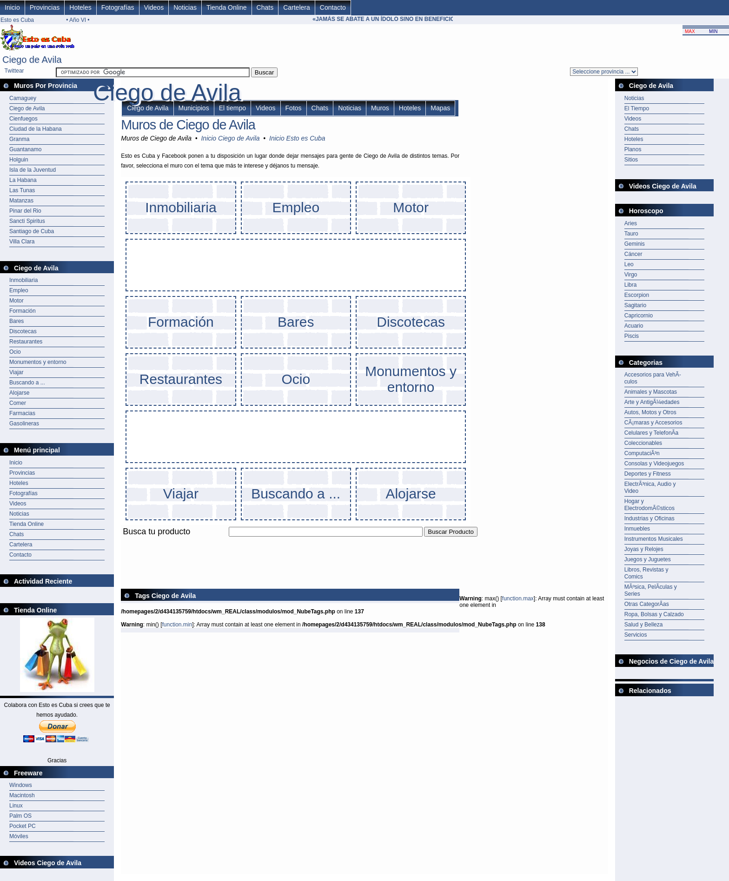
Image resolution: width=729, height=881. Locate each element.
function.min (177, 624)
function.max (518, 598)
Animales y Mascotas (650, 392)
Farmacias (22, 413)
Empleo (18, 290)
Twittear (14, 70)
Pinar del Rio (25, 211)
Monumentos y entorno (37, 362)
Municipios (194, 108)
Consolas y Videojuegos (654, 463)
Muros (380, 108)
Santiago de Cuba (31, 231)
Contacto (333, 7)
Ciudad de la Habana (35, 129)
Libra (630, 285)
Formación (22, 311)
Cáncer (633, 254)
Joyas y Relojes (643, 549)
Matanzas (21, 200)
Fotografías (117, 7)
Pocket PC (22, 826)
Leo (629, 264)
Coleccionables (643, 443)
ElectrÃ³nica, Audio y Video (650, 487)
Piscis (631, 336)
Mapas (440, 108)
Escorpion (636, 295)
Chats (265, 7)
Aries (630, 223)
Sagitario (635, 305)
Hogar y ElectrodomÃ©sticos (649, 504)
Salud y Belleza (643, 624)
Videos (154, 7)
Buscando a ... (27, 382)
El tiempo (232, 108)
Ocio (15, 352)
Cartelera (296, 7)
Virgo (630, 274)
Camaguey (22, 98)
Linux (16, 805)
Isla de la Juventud (32, 170)
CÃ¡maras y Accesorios (653, 422)
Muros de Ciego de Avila (188, 124)
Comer (17, 403)
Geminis (634, 244)
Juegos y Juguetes (647, 559)
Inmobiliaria (23, 280)
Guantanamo (25, 149)
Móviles (18, 836)
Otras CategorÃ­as (646, 604)
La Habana (23, 180)
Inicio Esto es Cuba (297, 138)
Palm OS (20, 816)
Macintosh (22, 795)
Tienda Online (226, 7)
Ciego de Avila (27, 108)
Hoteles (80, 7)
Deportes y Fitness (647, 474)
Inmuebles (637, 528)
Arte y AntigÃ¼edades (652, 402)
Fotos (293, 108)
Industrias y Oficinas (649, 518)
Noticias (185, 7)
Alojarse (19, 393)
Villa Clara (21, 241)
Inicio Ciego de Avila (230, 138)
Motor (16, 300)
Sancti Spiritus (27, 221)
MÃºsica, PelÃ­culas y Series (650, 590)
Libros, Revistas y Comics (646, 573)
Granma (19, 139)
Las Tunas (22, 190)
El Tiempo (636, 108)
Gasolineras (24, 423)
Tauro (631, 233)
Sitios (631, 159)
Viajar (16, 372)
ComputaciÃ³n (642, 453)
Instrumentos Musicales (653, 539)
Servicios (635, 635)
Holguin (18, 159)
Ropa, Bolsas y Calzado (654, 614)
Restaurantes (25, 341)
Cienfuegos (23, 118)
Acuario (633, 326)
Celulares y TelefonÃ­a (651, 433)
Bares (16, 321)
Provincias (45, 7)
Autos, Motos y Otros (650, 412)
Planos (633, 149)
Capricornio (638, 315)
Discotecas (23, 331)
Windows (20, 785)
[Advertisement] (290, 541)
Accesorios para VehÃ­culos (652, 378)
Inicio (12, 7)
